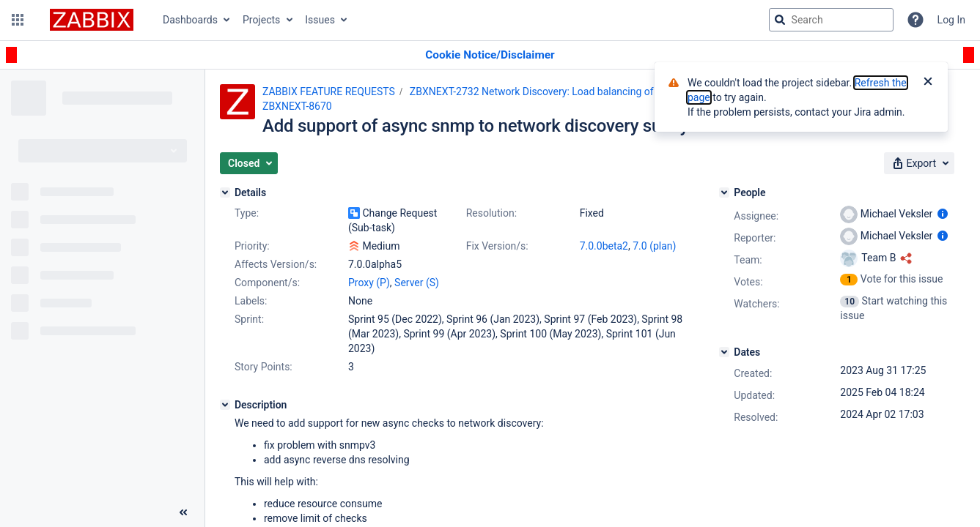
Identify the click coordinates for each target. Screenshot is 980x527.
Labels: (251, 301)
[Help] (915, 19)
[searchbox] (831, 19)
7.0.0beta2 (604, 246)
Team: (748, 260)
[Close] (928, 82)
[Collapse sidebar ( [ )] (183, 512)
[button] (17, 19)
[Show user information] (942, 214)
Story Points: (263, 367)
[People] (724, 192)
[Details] (225, 192)
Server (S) (416, 282)
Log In (951, 20)
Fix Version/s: (497, 246)
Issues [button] (320, 20)
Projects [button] (261, 20)
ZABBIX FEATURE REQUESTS (328, 91)
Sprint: (249, 319)
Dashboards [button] (190, 20)
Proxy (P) (369, 282)
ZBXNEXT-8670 (297, 106)
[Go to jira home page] (92, 19)
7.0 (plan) (654, 246)
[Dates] (724, 352)
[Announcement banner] (490, 55)
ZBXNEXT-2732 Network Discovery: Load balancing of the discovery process (583, 91)
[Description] (225, 405)
